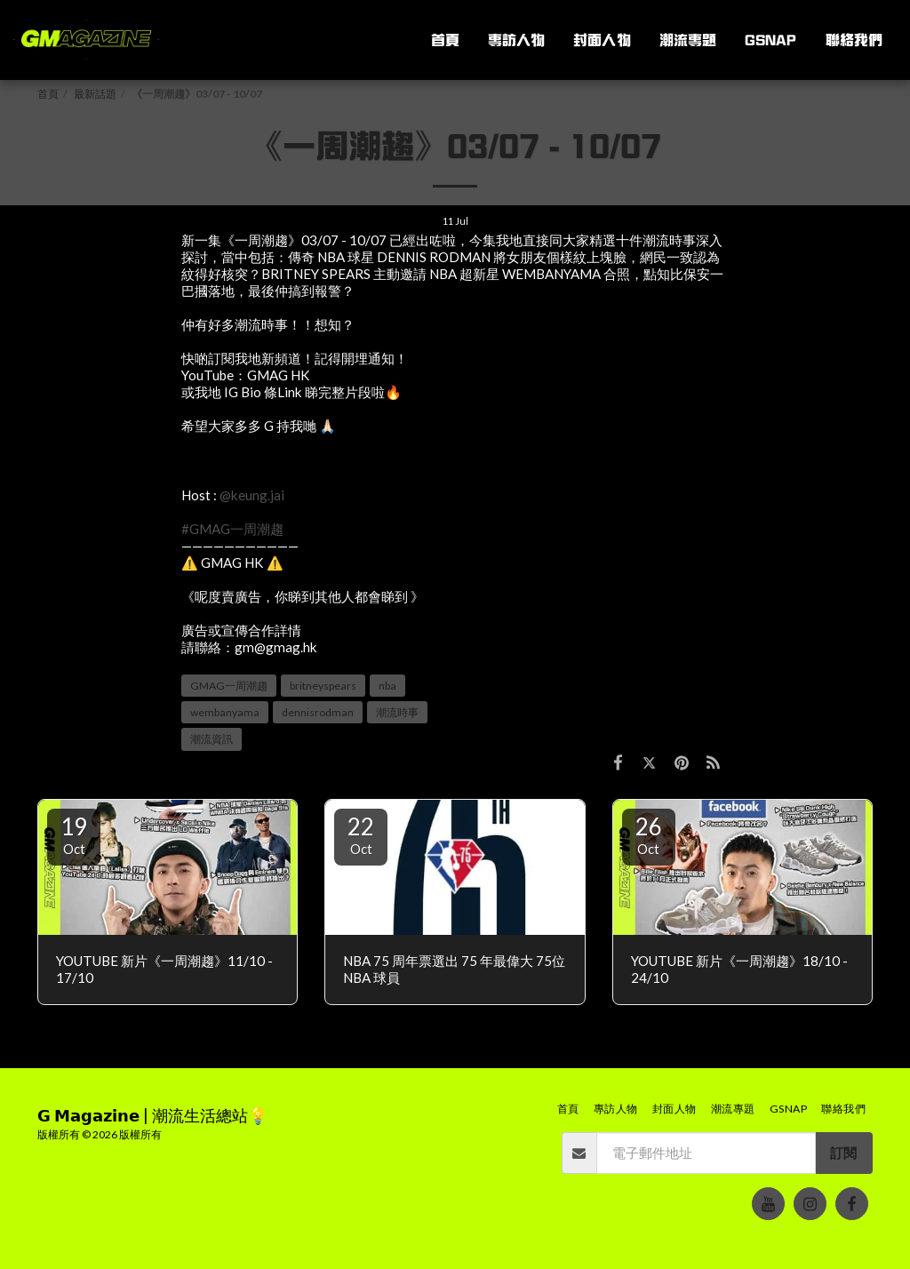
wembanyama (224, 712)
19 (73, 834)
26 (648, 834)
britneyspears (323, 685)
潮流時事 (397, 712)
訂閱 (843, 1153)
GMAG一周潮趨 (228, 685)
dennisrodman (318, 712)
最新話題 (95, 93)
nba (387, 685)
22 (360, 834)
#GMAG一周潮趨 (232, 529)
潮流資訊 (211, 739)
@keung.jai (252, 495)
